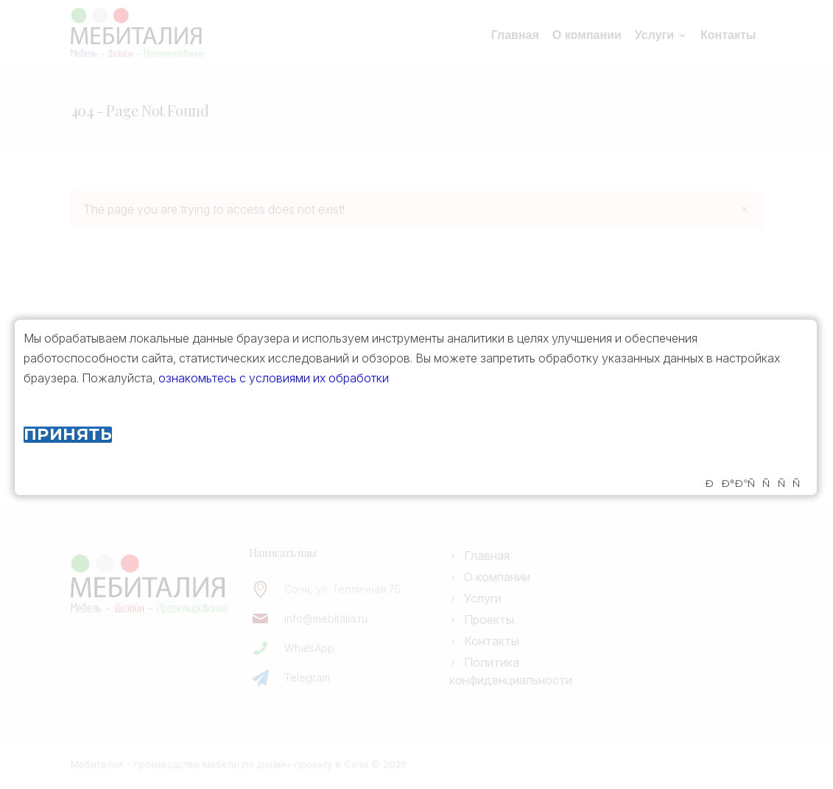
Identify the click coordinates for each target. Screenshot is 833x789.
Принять (68, 435)
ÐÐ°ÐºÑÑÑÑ (756, 483)
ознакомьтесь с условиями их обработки (273, 378)
